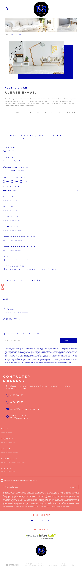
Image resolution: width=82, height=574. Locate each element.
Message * (7, 469)
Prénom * (7, 439)
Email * (5, 449)
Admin (50, 565)
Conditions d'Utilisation (51, 362)
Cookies (72, 565)
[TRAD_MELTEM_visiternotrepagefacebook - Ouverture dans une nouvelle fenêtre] (2, 285)
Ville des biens (11, 186)
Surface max (11, 226)
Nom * (5, 429)
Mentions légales (70, 564)
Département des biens (16, 167)
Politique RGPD (64, 565)
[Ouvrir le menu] (75, 9)
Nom (5, 299)
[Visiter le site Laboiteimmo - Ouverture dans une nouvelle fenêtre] (12, 565)
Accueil (7, 34)
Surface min (10, 216)
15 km (25, 181)
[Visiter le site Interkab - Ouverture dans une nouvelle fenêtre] (47, 536)
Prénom (7, 289)
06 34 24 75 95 (16, 402)
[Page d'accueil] (41, 9)
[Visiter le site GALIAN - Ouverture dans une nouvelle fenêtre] (32, 536)
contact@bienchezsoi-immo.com (24, 409)
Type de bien (9, 157)
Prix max (8, 206)
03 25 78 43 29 (16, 395)
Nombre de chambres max (19, 246)
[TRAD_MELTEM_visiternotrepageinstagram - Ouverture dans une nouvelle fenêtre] (2, 288)
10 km (16, 181)
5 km (7, 181)
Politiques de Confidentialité (34, 362)
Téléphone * (9, 459)
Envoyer (69, 340)
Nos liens (55, 565)
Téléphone (9, 309)
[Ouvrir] (7, 9)
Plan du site (60, 564)
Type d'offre (10, 147)
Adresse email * (13, 319)
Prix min (8, 197)
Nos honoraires (51, 564)
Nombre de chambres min (19, 236)
